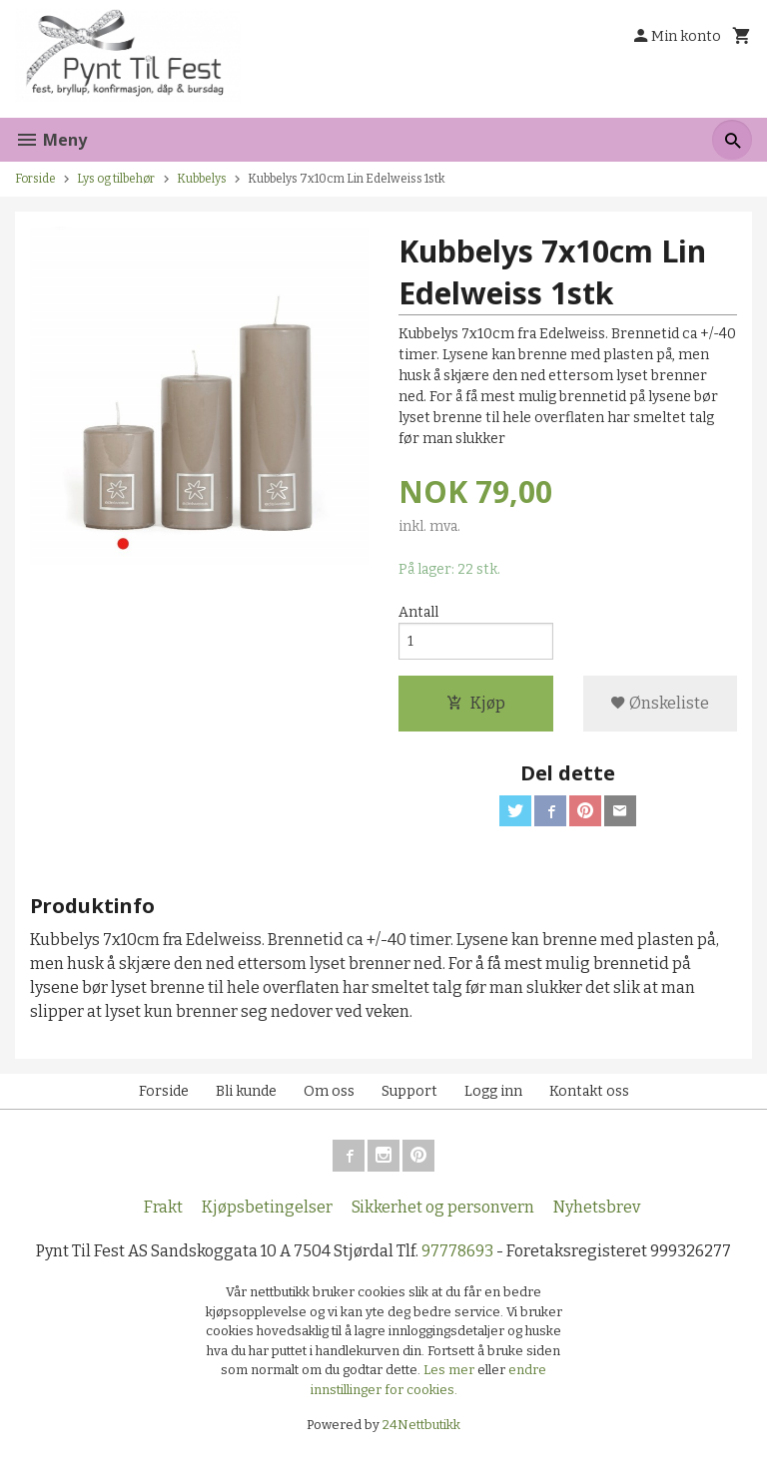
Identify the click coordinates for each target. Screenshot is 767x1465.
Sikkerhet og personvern (443, 1207)
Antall (418, 612)
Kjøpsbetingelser (267, 1207)
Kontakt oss (589, 1091)
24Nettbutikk (421, 1425)
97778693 (457, 1250)
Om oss (329, 1091)
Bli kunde (246, 1091)
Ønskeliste (659, 703)
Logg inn (493, 1091)
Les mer (450, 1370)
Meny (51, 140)
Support (409, 1091)
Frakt (163, 1207)
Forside (35, 179)
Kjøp (475, 703)
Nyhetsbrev (596, 1207)
